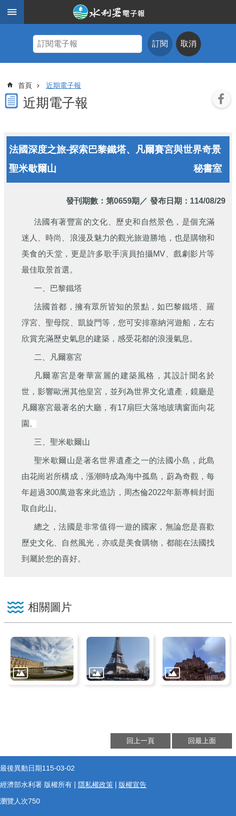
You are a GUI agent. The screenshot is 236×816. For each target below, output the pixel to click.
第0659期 (123, 201)
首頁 (25, 85)
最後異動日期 (21, 768)
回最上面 (202, 741)
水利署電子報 (130, 12)
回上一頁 (140, 741)
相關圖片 (50, 607)
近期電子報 (63, 85)
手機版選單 (12, 12)
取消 (188, 43)
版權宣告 (132, 785)
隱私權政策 (95, 785)
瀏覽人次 (14, 801)
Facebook (221, 99)
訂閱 (160, 43)
